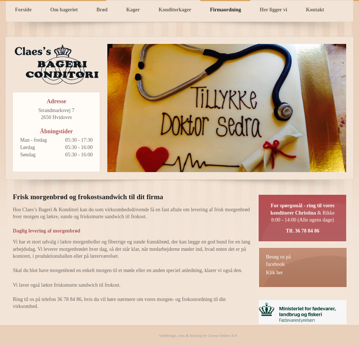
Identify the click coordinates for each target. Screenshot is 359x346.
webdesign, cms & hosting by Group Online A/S (198, 335)
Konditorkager (175, 9)
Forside (23, 9)
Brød (101, 9)
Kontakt (315, 9)
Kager (133, 9)
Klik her (274, 272)
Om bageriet (64, 9)
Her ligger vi (273, 9)
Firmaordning (225, 9)
